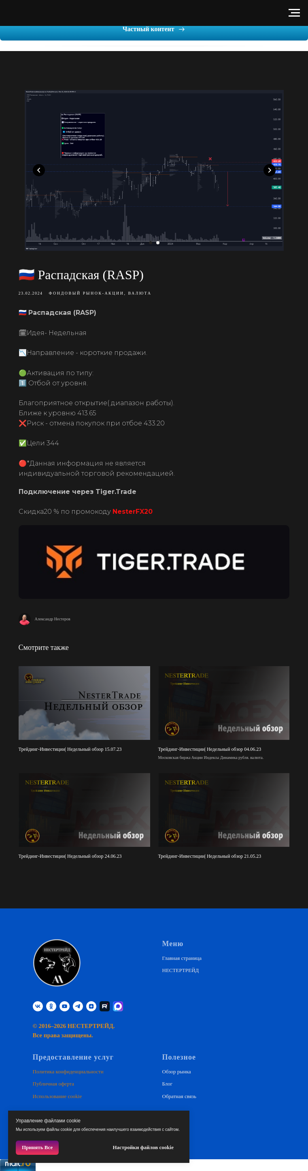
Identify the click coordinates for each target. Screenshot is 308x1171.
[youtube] (64, 1003)
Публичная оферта (53, 1081)
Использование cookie (57, 1093)
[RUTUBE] (105, 1003)
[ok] (51, 1003)
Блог (167, 1081)
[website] (118, 1003)
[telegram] (78, 1003)
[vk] (38, 1003)
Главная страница (182, 955)
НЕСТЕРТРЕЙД (180, 968)
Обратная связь (179, 1093)
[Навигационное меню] (294, 13)
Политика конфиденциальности (68, 1069)
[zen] (91, 1003)
